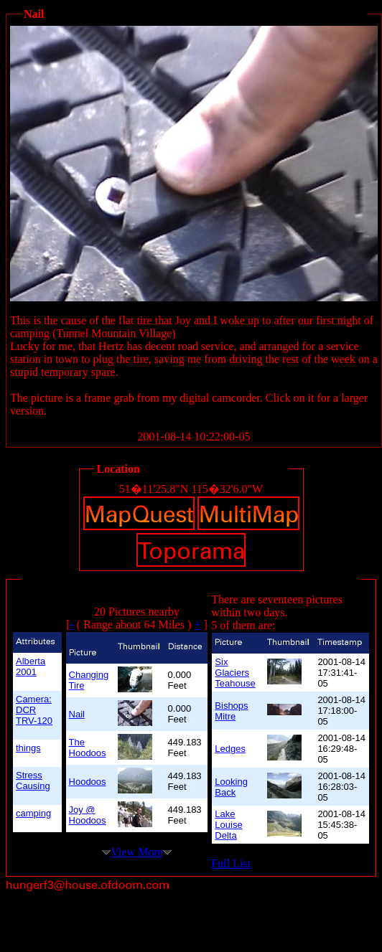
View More (136, 852)
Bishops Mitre (231, 711)
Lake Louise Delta (228, 825)
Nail (77, 714)
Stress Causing (33, 780)
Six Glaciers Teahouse (235, 672)
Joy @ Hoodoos (87, 815)
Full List (231, 863)
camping (33, 813)
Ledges (230, 748)
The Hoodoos (87, 747)
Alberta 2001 (30, 666)
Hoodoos (87, 781)
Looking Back (231, 787)
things (28, 748)
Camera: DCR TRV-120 (34, 710)
